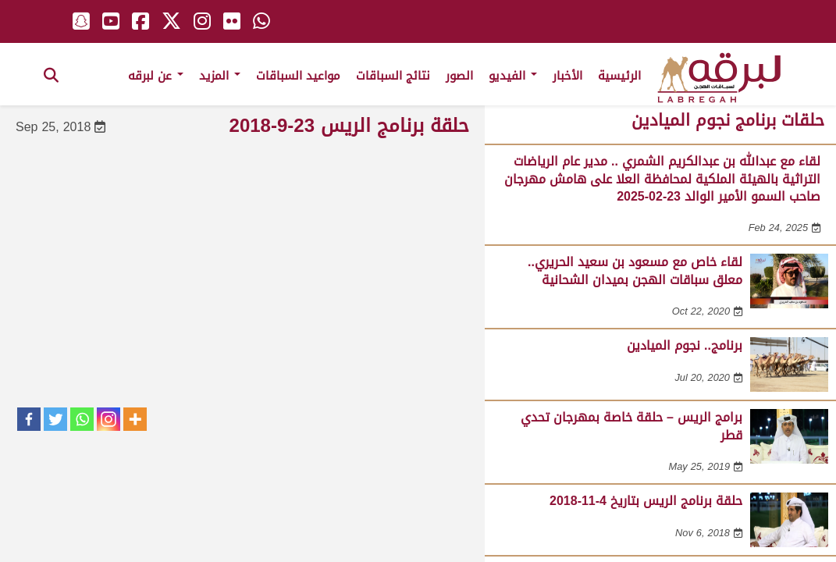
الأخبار (567, 76)
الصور (459, 76)
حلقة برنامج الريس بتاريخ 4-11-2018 (646, 501)
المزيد (219, 76)
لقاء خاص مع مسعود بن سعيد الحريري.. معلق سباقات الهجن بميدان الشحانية (635, 270)
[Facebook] (29, 419)
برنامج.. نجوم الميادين (684, 345)
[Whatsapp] (82, 419)
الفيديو (513, 76)
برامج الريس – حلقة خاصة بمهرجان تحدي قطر (631, 425)
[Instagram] (108, 419)
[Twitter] (55, 419)
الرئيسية (619, 76)
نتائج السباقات (393, 76)
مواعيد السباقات (298, 76)
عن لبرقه (155, 76)
